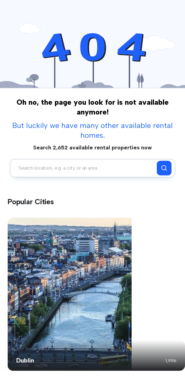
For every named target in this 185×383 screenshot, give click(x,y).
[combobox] (85, 168)
